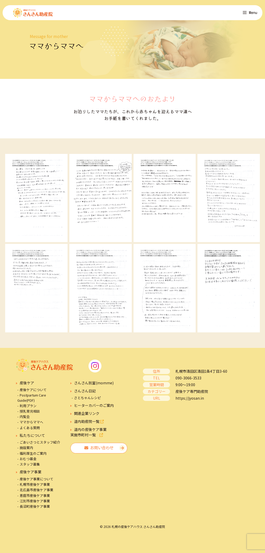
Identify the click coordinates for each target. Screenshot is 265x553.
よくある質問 (30, 430)
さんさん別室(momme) (94, 385)
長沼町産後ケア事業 (35, 509)
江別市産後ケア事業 (35, 504)
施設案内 (26, 451)
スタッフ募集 (30, 467)
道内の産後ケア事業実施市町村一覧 (88, 435)
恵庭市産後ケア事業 (35, 498)
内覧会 (25, 419)
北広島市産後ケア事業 (36, 493)
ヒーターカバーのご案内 (94, 408)
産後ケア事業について (36, 482)
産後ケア (27, 385)
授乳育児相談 (30, 414)
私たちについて (32, 438)
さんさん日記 (85, 394)
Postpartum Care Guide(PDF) (31, 401)
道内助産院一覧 (89, 424)
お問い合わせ (99, 451)
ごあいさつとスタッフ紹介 (40, 445)
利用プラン (28, 408)
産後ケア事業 (30, 474)
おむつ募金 (28, 461)
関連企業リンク (86, 416)
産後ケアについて (33, 393)
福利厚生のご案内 (33, 456)
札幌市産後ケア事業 (35, 487)
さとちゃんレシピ (87, 401)
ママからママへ (31, 425)
